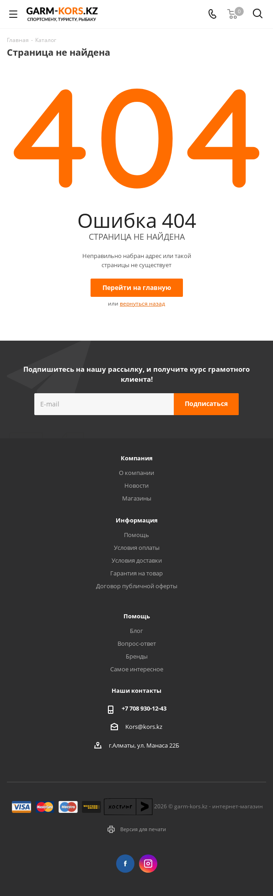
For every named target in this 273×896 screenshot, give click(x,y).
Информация (137, 520)
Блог (136, 631)
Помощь (136, 535)
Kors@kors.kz (143, 726)
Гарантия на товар (136, 573)
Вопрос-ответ (137, 643)
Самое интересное (136, 669)
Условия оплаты (137, 547)
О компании (136, 473)
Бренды (137, 656)
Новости (136, 485)
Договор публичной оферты (136, 586)
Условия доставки (137, 560)
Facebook (125, 863)
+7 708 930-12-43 (144, 708)
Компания (137, 458)
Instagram (148, 863)
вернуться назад (142, 303)
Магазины (136, 498)
